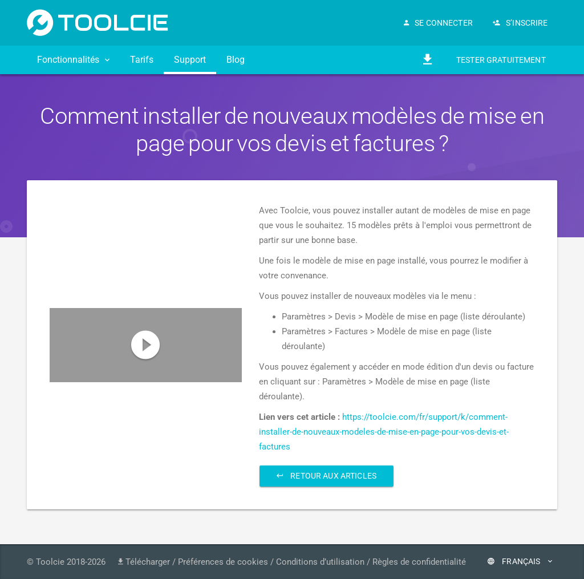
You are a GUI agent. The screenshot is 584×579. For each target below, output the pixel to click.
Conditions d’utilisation (320, 562)
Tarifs (141, 59)
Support (190, 59)
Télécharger (144, 562)
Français (520, 561)
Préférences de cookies (223, 562)
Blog (235, 59)
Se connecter (438, 22)
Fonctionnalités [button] (73, 59)
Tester (501, 60)
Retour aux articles (326, 475)
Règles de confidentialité (419, 562)
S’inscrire (520, 22)
